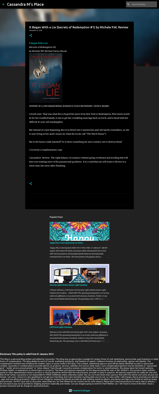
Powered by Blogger (79, 390)
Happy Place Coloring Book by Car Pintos (66, 243)
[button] (30, 35)
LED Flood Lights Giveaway (61, 327)
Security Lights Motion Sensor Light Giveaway (68, 285)
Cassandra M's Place (25, 4)
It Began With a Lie (38, 43)
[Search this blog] (144, 4)
